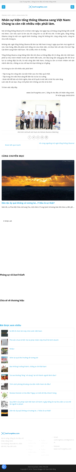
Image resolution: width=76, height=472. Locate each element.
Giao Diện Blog (51, 469)
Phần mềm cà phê (44, 443)
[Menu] (3, 7)
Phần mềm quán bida (45, 452)
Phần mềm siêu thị (32, 452)
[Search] (72, 7)
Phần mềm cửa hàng (32, 443)
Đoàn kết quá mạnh (11, 145)
